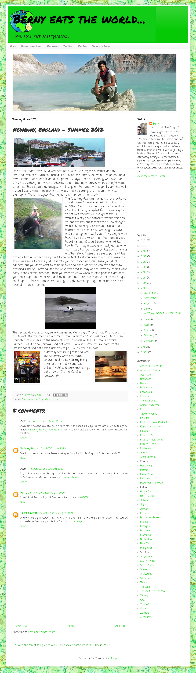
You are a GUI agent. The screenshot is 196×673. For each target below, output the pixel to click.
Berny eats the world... (79, 18)
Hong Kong (146, 466)
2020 (144, 246)
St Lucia (145, 578)
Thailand (145, 587)
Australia (145, 375)
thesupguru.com (80, 521)
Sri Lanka (146, 574)
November (150, 293)
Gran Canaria (148, 457)
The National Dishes (31, 46)
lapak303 (82, 498)
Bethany (25, 449)
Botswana (146, 388)
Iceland (144, 470)
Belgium (144, 383)
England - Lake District (153, 422)
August (148, 304)
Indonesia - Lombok (151, 483)
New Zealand (147, 544)
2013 (144, 283)
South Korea (147, 565)
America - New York (151, 366)
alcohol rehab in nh (69, 477)
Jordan (144, 509)
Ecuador (144, 418)
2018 (144, 257)
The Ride (82, 46)
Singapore (146, 557)
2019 (144, 251)
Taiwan (144, 583)
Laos (143, 513)
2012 (144, 288)
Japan (143, 505)
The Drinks (53, 46)
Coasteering (28, 399)
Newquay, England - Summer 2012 (163, 313)
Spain (143, 570)
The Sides (68, 46)
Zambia (144, 613)
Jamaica (145, 500)
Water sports (51, 399)
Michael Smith (28, 513)
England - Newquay (151, 427)
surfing (39, 399)
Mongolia (145, 526)
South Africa (147, 561)
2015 (144, 272)
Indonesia (145, 479)
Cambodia (146, 392)
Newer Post (20, 626)
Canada (144, 396)
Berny (156, 124)
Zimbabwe (146, 617)
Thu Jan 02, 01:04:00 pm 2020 (46, 469)
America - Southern (151, 370)
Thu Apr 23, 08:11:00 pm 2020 (55, 513)
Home (13, 46)
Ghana (144, 453)
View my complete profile (152, 176)
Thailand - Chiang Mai (152, 591)
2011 (143, 347)
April (147, 325)
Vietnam (145, 604)
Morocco (145, 531)
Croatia (144, 409)
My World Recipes (101, 46)
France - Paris (148, 444)
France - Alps (147, 435)
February (149, 336)
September (151, 298)
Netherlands (147, 539)
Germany (145, 448)
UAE (142, 600)
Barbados (145, 379)
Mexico (144, 522)
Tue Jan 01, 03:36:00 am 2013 (44, 421)
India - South (147, 474)
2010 (144, 353)
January (149, 341)
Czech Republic (148, 414)
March (148, 330)
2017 (144, 262)
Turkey (144, 596)
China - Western (150, 405)
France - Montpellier (152, 440)
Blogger (114, 658)
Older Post (120, 626)
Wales (144, 609)
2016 (144, 267)
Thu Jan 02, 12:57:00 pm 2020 (48, 449)
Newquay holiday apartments (45, 430)
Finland (144, 431)
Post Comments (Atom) (42, 632)
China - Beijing (148, 401)
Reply (23, 438)
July (146, 309)
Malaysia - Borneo (150, 518)
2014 (144, 278)
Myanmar (146, 535)
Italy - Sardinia (148, 492)
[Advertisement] (70, 599)
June (147, 320)
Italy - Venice (147, 496)
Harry (23, 493)
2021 (144, 241)
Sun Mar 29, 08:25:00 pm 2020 (46, 493)
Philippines (146, 548)
